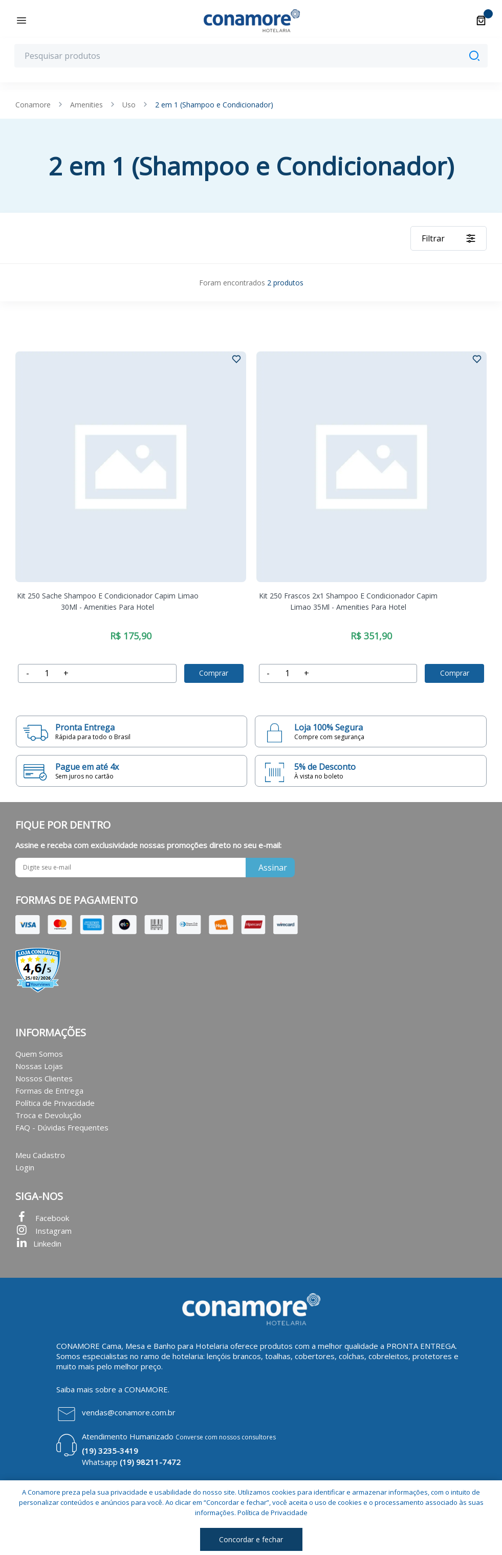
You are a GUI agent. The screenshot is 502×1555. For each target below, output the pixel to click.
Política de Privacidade (55, 1103)
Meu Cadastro (40, 1155)
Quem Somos (39, 1054)
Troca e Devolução (48, 1115)
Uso (129, 104)
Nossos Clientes (44, 1078)
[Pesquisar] (474, 56)
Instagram (43, 1231)
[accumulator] (46, 673)
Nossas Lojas (39, 1066)
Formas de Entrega (49, 1090)
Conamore (33, 104)
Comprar (213, 673)
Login (24, 1167)
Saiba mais (74, 1389)
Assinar (272, 867)
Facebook (42, 1218)
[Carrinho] (481, 20)
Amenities (86, 104)
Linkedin (38, 1243)
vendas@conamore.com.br (129, 1412)
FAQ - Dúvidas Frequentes (61, 1127)
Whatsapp (131, 1462)
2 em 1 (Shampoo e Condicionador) (214, 104)
